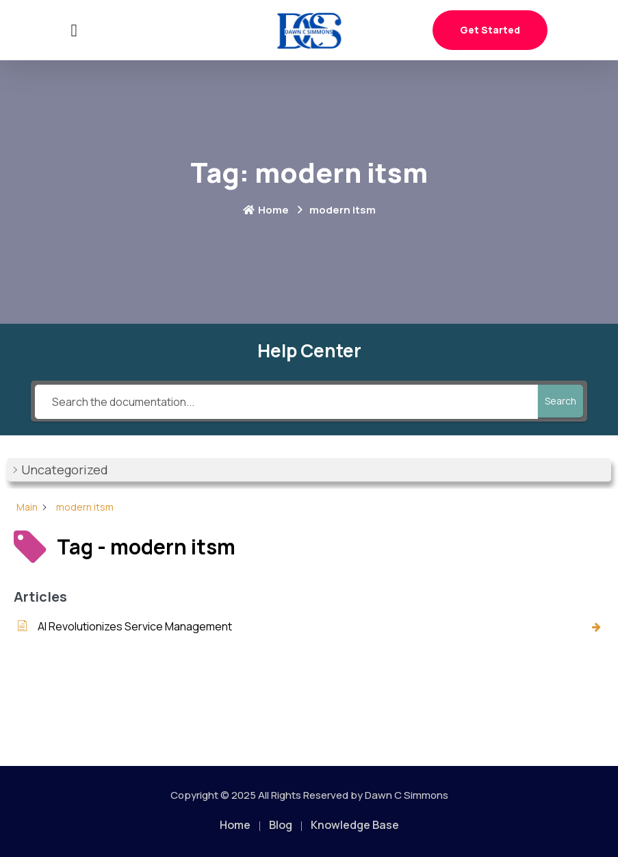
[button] (309, 470)
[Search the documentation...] (286, 402)
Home (266, 210)
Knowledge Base (355, 824)
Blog (280, 824)
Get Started (490, 29)
